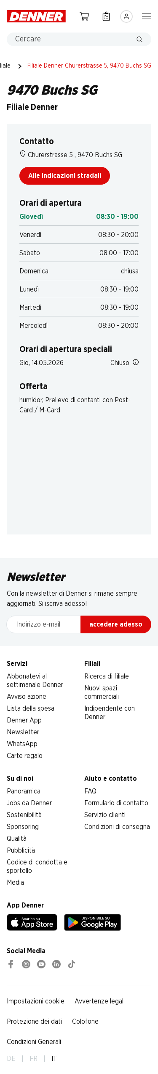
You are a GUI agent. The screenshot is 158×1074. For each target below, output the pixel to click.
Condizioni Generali (34, 1042)
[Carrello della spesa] (84, 16)
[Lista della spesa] (106, 16)
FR (33, 1058)
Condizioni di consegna (117, 826)
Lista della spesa (30, 708)
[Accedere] (126, 16)
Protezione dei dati (34, 1021)
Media (15, 882)
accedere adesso (115, 624)
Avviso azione (26, 696)
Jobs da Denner (29, 803)
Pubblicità (21, 850)
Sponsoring (23, 826)
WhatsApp (22, 744)
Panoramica (23, 791)
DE (11, 1058)
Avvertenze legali (100, 1001)
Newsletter (23, 732)
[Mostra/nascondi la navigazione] (147, 16)
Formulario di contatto (116, 803)
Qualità (17, 838)
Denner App (24, 720)
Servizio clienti (105, 815)
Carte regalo (25, 755)
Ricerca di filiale (106, 676)
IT (54, 1058)
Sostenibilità (24, 815)
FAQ (90, 791)
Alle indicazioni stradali (64, 175)
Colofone (85, 1021)
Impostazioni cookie (35, 1001)
